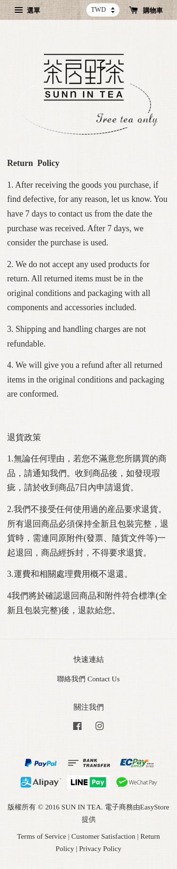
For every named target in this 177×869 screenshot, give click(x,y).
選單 (27, 11)
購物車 (146, 11)
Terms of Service (41, 836)
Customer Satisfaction (103, 836)
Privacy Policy (100, 848)
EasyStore (154, 807)
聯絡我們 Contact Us (88, 679)
